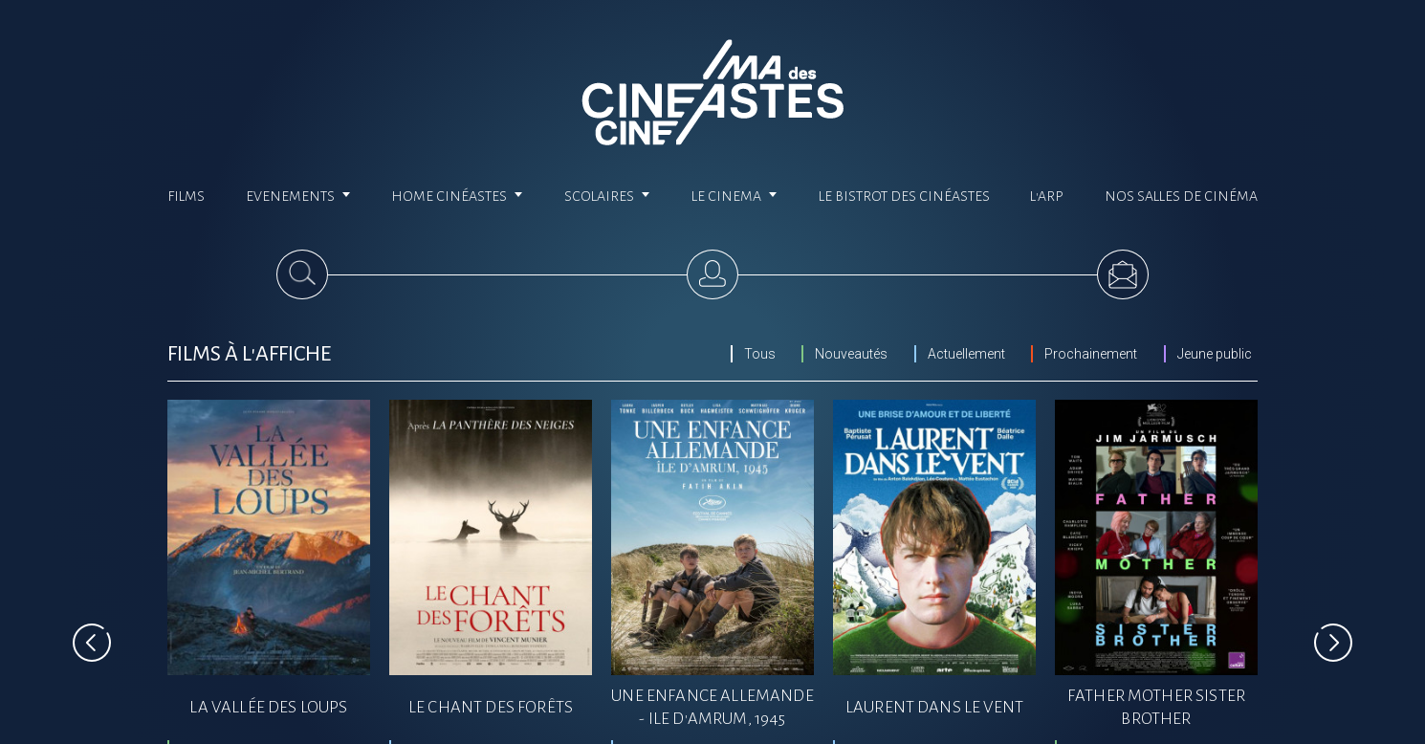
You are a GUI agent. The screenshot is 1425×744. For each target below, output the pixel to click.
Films (186, 196)
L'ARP (1046, 196)
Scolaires (607, 196)
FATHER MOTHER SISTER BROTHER (1156, 707)
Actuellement (966, 353)
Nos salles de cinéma (1181, 196)
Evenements (298, 196)
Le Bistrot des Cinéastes (904, 196)
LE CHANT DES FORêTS (490, 707)
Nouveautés (851, 353)
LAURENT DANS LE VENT (934, 707)
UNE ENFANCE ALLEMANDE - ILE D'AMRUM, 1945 (712, 707)
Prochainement (1090, 353)
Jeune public (1214, 353)
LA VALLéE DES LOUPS (268, 707)
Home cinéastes (457, 196)
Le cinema (734, 196)
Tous (760, 353)
